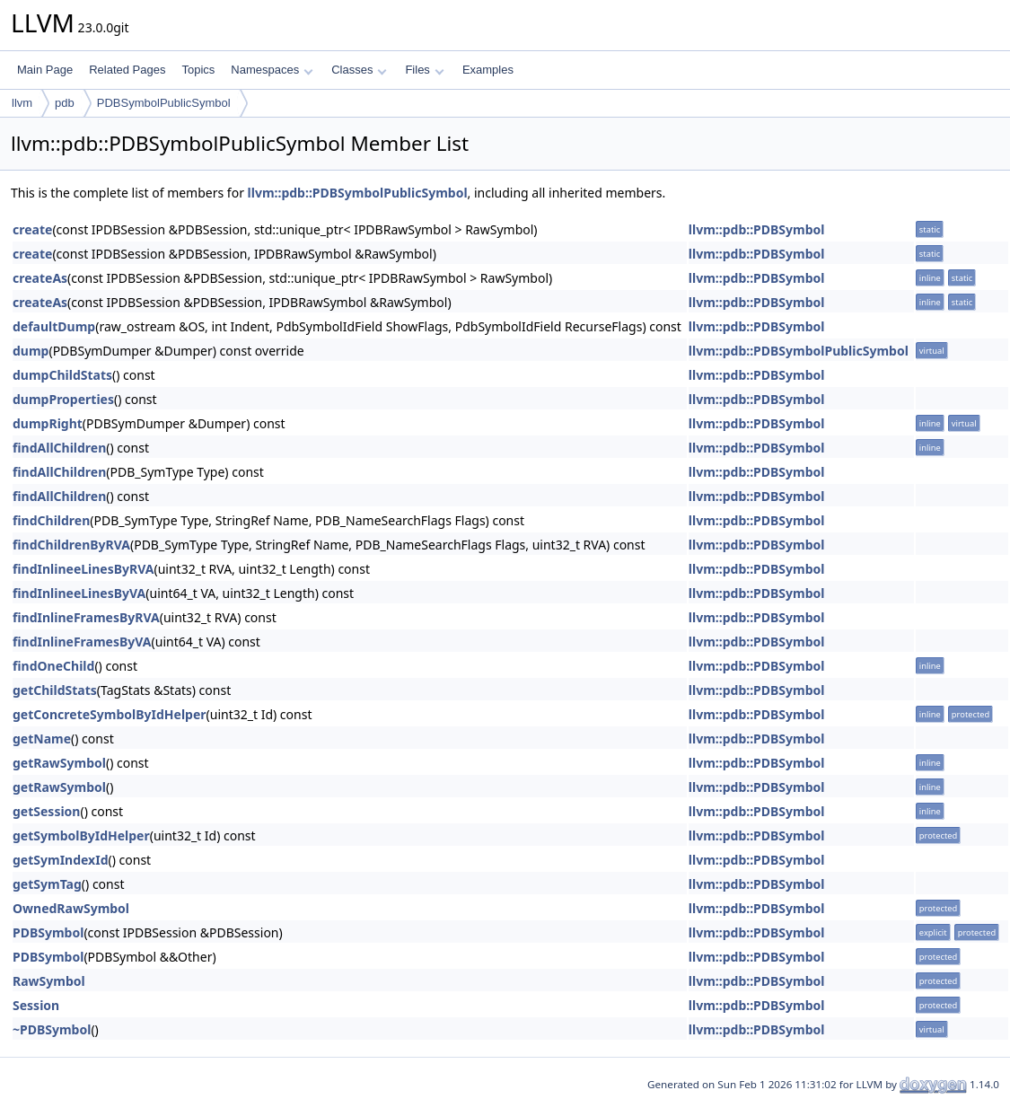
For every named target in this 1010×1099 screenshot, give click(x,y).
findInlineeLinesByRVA (83, 568)
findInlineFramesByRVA (86, 617)
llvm (22, 103)
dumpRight (48, 423)
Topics (198, 69)
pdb (65, 103)
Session (36, 1005)
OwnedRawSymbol (71, 908)
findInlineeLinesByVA (79, 593)
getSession (46, 811)
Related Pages (127, 69)
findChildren (51, 520)
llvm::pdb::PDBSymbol (757, 229)
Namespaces (271, 69)
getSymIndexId (61, 859)
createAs (40, 277)
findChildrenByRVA (71, 544)
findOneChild (53, 665)
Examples (488, 69)
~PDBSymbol (52, 1029)
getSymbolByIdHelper (81, 835)
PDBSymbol (48, 932)
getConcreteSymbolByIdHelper (109, 714)
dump (30, 350)
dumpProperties (63, 399)
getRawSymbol (59, 762)
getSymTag (47, 883)
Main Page (45, 69)
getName (42, 738)
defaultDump (54, 326)
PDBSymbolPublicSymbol (164, 103)
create (32, 229)
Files (424, 69)
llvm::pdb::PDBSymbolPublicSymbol (358, 192)
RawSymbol (49, 980)
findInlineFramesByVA (82, 641)
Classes (359, 69)
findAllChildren (59, 447)
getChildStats (55, 690)
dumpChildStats (62, 374)
